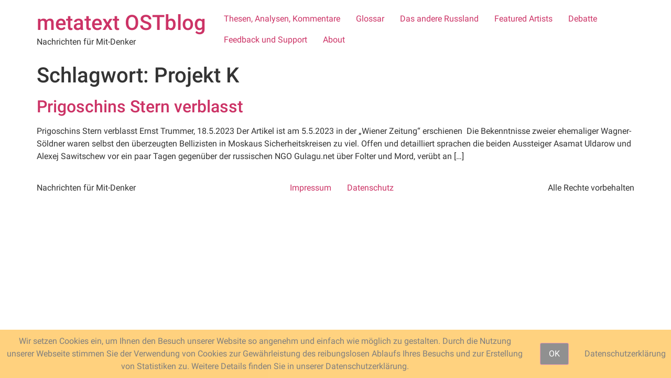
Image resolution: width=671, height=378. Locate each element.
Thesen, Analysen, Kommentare (282, 19)
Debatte (582, 19)
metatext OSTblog (121, 22)
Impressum (310, 188)
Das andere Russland (439, 19)
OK (554, 354)
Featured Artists (523, 19)
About (334, 40)
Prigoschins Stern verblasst (140, 107)
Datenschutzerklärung (625, 354)
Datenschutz (370, 188)
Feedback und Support (265, 40)
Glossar (370, 19)
